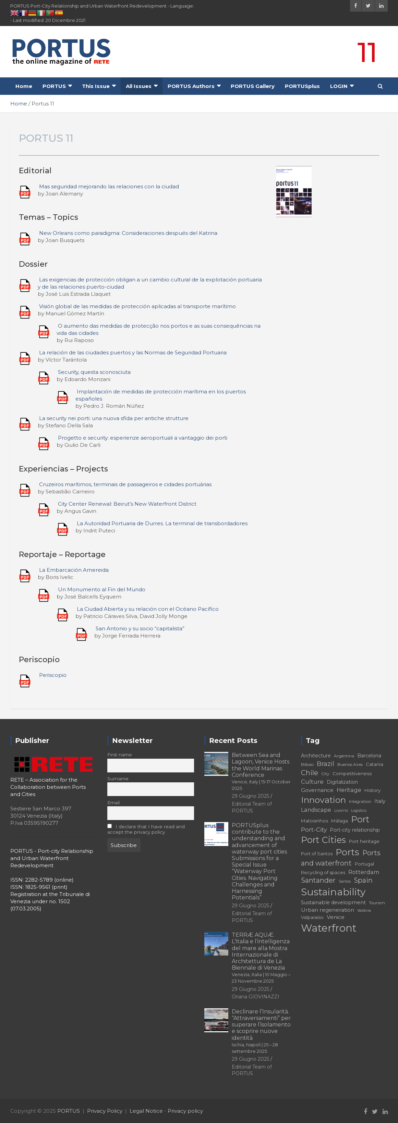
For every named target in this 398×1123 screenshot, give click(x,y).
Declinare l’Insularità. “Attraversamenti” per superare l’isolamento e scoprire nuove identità (261, 1031)
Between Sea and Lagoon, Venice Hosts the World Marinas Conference (261, 771)
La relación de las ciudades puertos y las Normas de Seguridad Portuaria (133, 352)
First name (119, 754)
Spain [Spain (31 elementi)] (363, 880)
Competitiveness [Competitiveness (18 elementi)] (352, 773)
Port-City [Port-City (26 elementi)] (314, 829)
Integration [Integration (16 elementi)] (360, 801)
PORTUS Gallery (253, 86)
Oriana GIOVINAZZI (255, 997)
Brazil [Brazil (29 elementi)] (325, 764)
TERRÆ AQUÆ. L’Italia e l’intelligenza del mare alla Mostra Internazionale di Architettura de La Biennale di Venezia (261, 958)
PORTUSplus (302, 86)
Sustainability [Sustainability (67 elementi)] (333, 892)
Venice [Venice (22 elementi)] (336, 917)
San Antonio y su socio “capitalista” (140, 628)
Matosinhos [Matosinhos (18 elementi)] (314, 820)
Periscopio (53, 675)
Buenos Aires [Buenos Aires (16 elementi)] (350, 764)
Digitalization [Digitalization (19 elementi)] (342, 782)
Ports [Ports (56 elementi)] (347, 852)
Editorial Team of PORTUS (252, 1070)
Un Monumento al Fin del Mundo (101, 589)
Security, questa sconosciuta (94, 372)
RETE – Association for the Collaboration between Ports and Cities (48, 787)
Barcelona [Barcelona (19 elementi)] (369, 755)
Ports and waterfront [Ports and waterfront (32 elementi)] (341, 858)
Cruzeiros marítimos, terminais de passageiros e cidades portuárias (125, 484)
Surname (118, 778)
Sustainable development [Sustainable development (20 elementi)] (333, 902)
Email (113, 802)
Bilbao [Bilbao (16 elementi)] (307, 764)
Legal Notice (146, 1111)
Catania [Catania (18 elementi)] (374, 764)
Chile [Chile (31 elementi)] (309, 773)
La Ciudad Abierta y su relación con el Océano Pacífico (148, 609)
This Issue (96, 86)
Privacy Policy (104, 1111)
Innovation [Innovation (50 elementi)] (323, 800)
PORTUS (54, 86)
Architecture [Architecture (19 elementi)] (316, 755)
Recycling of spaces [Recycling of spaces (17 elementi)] (323, 872)
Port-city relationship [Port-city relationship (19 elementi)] (355, 830)
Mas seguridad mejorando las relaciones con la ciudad (109, 186)
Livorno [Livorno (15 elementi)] (341, 810)
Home (23, 86)
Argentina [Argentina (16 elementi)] (344, 755)
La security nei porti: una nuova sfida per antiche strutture (114, 418)
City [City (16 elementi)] (325, 773)
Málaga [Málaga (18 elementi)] (339, 820)
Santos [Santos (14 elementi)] (345, 881)
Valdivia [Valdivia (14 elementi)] (364, 910)
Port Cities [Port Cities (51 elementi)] (323, 840)
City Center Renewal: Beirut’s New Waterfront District (127, 504)
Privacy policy (185, 1111)
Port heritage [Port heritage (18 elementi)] (364, 841)
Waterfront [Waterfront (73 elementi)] (329, 928)
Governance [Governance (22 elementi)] (317, 790)
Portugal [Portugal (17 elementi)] (364, 864)
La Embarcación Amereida (74, 570)
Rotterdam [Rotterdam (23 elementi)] (363, 872)
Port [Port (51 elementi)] (360, 819)
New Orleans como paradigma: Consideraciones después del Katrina (128, 233)
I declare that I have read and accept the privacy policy (146, 829)
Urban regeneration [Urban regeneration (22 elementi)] (327, 910)
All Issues (139, 86)
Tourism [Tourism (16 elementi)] (377, 902)
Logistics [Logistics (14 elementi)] (358, 810)
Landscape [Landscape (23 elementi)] (316, 809)
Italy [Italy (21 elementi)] (379, 801)
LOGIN (339, 86)
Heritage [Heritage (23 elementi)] (349, 789)
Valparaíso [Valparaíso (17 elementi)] (312, 917)
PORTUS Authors (191, 86)
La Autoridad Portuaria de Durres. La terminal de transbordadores (162, 523)
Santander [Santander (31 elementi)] (318, 880)
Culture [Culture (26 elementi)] (312, 781)
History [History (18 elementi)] (372, 790)
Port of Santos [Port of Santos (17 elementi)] (317, 853)
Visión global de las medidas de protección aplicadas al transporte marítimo (137, 306)
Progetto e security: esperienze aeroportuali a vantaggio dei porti (142, 437)
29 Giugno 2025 (250, 796)
